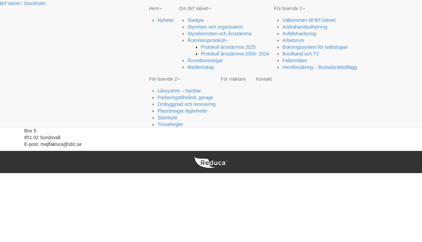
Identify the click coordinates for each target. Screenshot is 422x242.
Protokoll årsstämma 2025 (228, 47)
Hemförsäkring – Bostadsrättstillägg (319, 67)
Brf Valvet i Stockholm (23, 3)
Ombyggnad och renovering (186, 104)
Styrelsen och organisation (215, 27)
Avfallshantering (299, 33)
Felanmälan (294, 60)
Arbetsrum (293, 40)
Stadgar (195, 20)
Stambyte (167, 117)
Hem (155, 8)
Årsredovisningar (205, 60)
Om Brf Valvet (195, 8)
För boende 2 (164, 79)
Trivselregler (170, 124)
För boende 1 (289, 8)
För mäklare (233, 79)
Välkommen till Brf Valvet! (309, 20)
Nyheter (165, 20)
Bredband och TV (300, 53)
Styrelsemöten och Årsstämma (219, 33)
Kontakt (264, 79)
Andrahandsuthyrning (304, 27)
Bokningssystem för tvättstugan (315, 47)
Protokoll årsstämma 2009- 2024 (235, 53)
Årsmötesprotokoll (207, 40)
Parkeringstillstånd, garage (185, 97)
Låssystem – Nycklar (179, 90)
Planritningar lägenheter (182, 111)
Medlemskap (200, 67)
